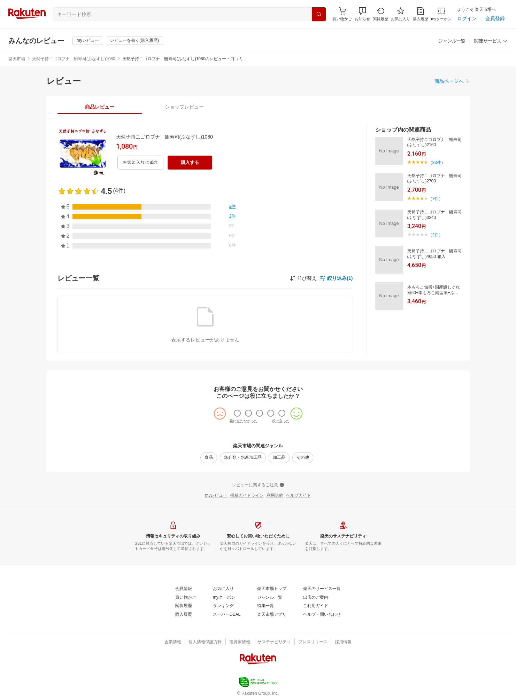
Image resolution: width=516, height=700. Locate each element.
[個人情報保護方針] (205, 642)
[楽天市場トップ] (271, 589)
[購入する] (190, 163)
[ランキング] (223, 606)
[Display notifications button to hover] (342, 14)
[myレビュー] (87, 41)
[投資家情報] (239, 642)
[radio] (237, 413)
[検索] (319, 14)
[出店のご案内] (315, 597)
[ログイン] (467, 18)
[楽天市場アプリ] (271, 615)
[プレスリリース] (313, 642)
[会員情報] (183, 589)
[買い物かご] (185, 597)
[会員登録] (495, 18)
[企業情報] (172, 642)
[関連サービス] (491, 41)
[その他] (302, 457)
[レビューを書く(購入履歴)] (134, 41)
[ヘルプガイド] (298, 495)
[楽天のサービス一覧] (322, 589)
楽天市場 (16, 58)
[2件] (232, 207)
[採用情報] (343, 642)
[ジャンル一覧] (451, 41)
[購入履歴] (420, 14)
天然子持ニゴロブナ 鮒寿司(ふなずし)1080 (73, 58)
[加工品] (279, 457)
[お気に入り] (400, 14)
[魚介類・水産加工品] (243, 457)
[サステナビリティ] (274, 642)
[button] (362, 14)
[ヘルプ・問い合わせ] (322, 615)
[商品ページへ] (452, 81)
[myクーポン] (441, 14)
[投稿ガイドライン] (247, 495)
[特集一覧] (265, 606)
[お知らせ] (362, 14)
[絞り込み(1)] (336, 278)
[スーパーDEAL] (226, 615)
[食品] (208, 457)
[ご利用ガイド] (315, 606)
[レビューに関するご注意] (258, 485)
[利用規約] (275, 495)
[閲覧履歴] (380, 14)
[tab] (99, 107)
